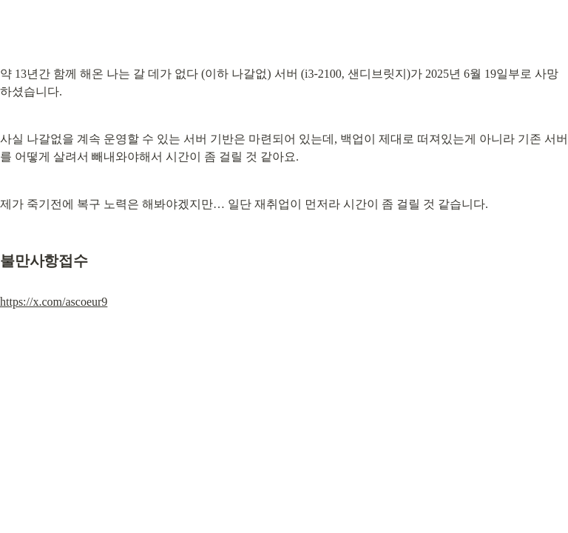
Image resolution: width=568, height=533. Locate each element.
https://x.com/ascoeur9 (53, 301)
